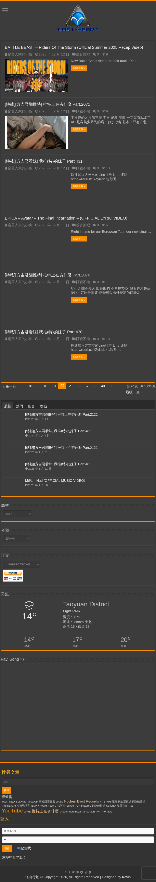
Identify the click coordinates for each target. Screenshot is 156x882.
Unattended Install (70, 811)
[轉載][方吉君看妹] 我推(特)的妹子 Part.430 (43, 332)
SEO (12, 801)
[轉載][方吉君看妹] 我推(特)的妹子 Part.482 (58, 431)
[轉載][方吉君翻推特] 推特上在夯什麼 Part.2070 (47, 275)
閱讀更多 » (79, 68)
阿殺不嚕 (83, 111)
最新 (7, 406)
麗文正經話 (124, 801)
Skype (70, 805)
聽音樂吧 (83, 54)
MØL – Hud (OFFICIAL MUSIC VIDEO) (55, 481)
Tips (130, 805)
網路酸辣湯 (98, 805)
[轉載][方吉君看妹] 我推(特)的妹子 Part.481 (58, 464)
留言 (31, 406)
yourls (59, 801)
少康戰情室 (23, 805)
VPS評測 (60, 805)
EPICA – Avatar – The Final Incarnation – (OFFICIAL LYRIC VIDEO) (66, 218)
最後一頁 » (134, 392)
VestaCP (32, 801)
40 (103, 386)
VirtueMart (88, 811)
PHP (98, 811)
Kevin (126, 877)
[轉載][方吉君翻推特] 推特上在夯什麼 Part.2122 (61, 415)
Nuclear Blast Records (81, 801)
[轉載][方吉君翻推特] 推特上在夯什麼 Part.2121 (61, 447)
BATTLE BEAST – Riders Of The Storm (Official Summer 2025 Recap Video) (74, 47)
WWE (27, 811)
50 (112, 386)
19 (54, 386)
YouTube (12, 810)
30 (94, 386)
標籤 (43, 406)
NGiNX (35, 805)
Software (21, 801)
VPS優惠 (111, 801)
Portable (107, 811)
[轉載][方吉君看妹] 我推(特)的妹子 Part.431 (43, 161)
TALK (5, 801)
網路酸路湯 (138, 801)
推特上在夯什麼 (45, 811)
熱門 (19, 406)
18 (45, 386)
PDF (77, 805)
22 (79, 386)
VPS (102, 801)
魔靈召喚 (122, 805)
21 (71, 386)
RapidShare (9, 805)
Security (111, 805)
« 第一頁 (9, 386)
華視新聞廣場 (47, 801)
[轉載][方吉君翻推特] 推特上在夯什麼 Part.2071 (47, 104)
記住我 (24, 848)
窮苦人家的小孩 (20, 54)
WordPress (47, 805)
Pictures (86, 805)
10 (30, 386)
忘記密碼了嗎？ (14, 857)
